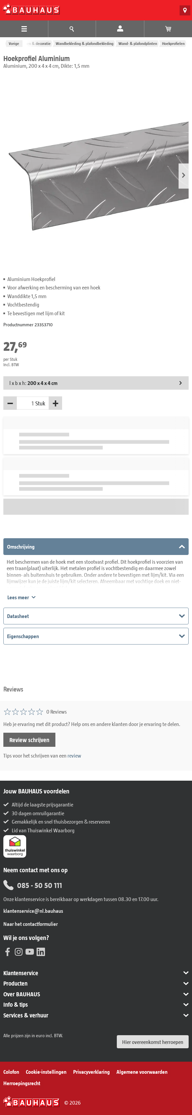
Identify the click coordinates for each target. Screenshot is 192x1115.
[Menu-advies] (72, 28)
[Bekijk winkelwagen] (168, 28)
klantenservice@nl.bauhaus (33, 910)
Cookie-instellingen (46, 1071)
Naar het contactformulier (30, 924)
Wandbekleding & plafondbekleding (84, 43)
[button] (184, 175)
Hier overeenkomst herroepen (152, 1042)
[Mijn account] (120, 28)
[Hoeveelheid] (26, 403)
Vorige (14, 43)
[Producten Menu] (24, 28)
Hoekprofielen (173, 43)
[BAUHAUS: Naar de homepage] (31, 9)
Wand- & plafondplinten (137, 43)
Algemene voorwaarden (141, 1071)
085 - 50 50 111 (32, 885)
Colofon (11, 1071)
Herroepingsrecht (21, 1083)
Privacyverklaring (91, 1071)
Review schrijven (29, 739)
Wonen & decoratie (35, 43)
